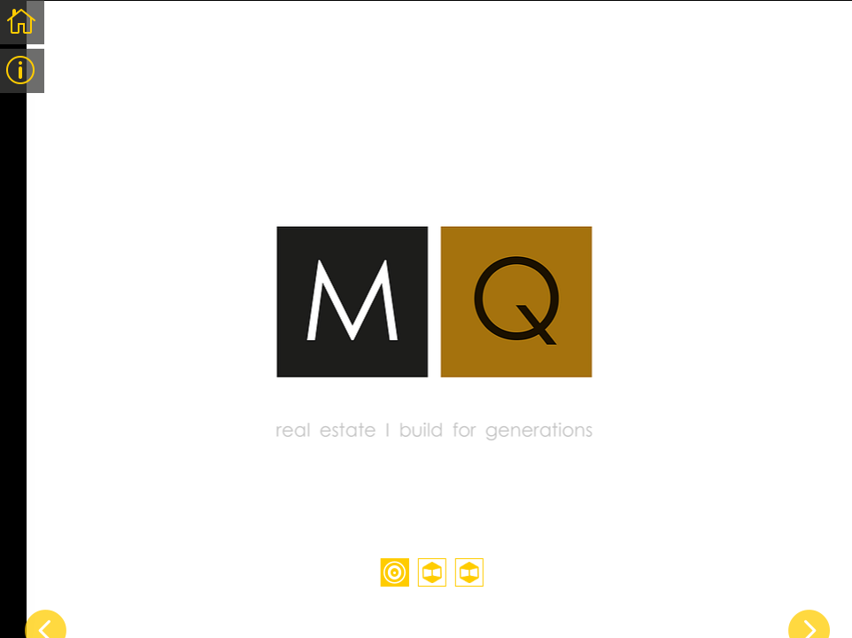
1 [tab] (395, 572)
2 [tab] (432, 572)
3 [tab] (469, 572)
